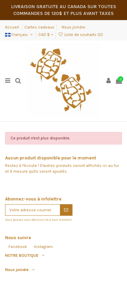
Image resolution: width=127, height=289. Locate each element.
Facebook (17, 246)
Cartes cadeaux (39, 27)
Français (19, 34)
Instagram (43, 246)
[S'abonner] (66, 210)
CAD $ (46, 34)
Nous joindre (73, 27)
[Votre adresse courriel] (32, 210)
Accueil (12, 27)
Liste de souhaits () (80, 34)
